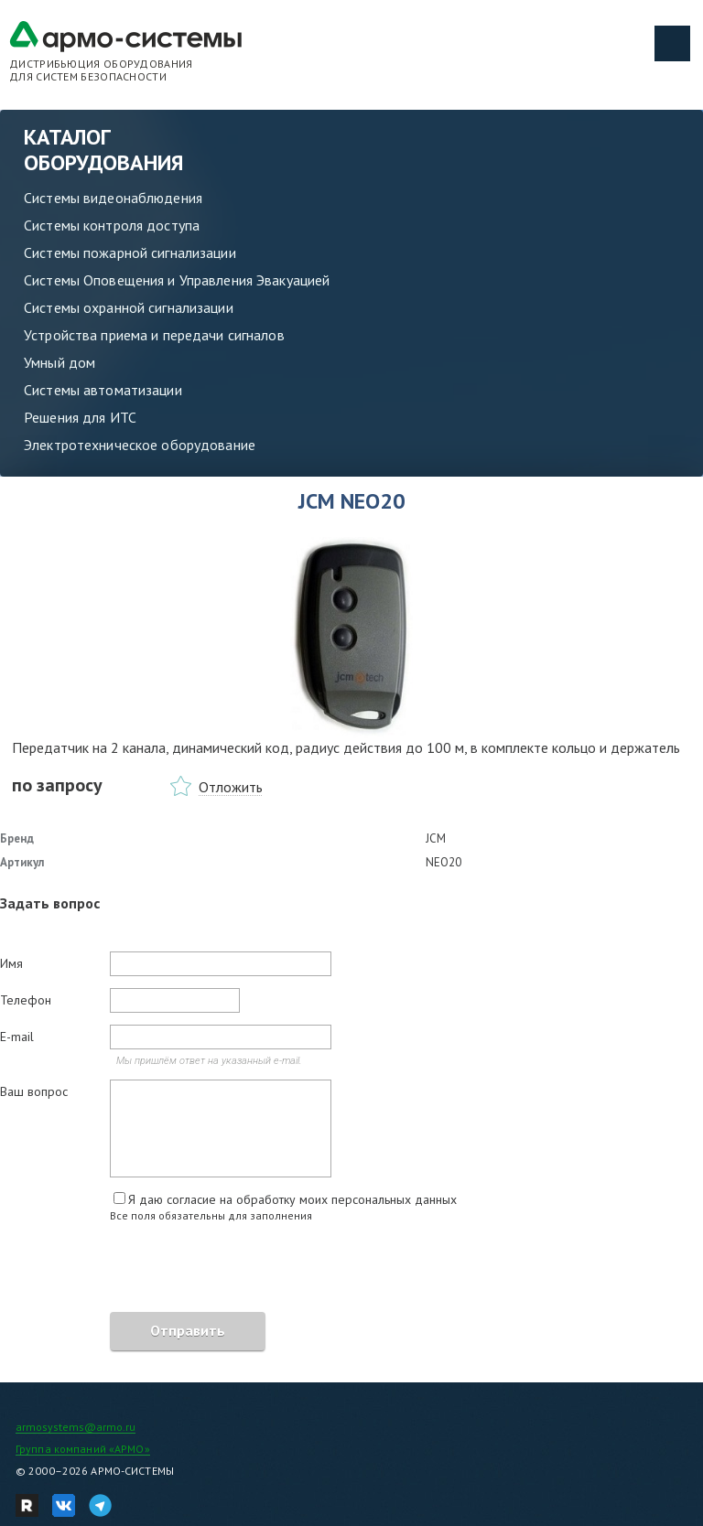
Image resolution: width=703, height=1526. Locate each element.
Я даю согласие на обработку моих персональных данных (292, 1199)
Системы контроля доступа (112, 225)
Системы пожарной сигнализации (130, 252)
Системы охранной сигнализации (128, 307)
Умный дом (59, 362)
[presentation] (139, 1270)
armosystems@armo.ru (75, 1427)
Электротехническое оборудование (139, 444)
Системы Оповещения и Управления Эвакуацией (177, 280)
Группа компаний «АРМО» (83, 1449)
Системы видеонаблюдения (113, 197)
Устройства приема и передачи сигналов (154, 335)
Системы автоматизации (103, 390)
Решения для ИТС (80, 417)
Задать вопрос (50, 903)
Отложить (231, 787)
